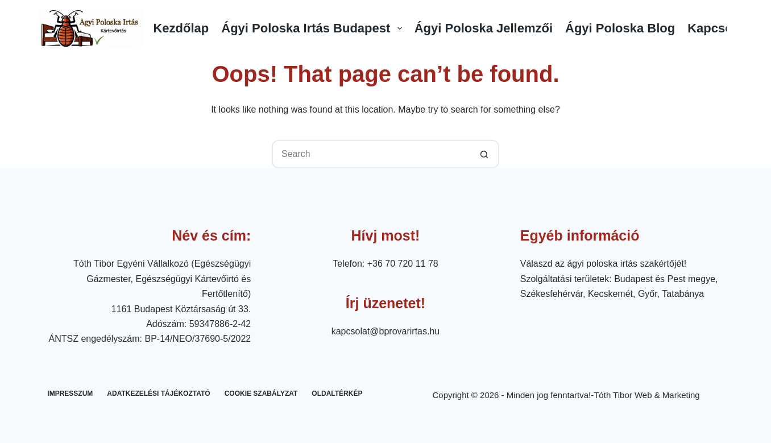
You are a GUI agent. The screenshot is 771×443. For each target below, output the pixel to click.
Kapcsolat (717, 28)
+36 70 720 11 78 (402, 263)
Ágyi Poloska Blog (620, 28)
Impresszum (70, 394)
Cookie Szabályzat (261, 394)
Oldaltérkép (337, 394)
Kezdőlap (181, 28)
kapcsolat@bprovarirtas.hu (385, 331)
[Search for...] (371, 154)
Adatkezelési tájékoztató (158, 394)
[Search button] (485, 154)
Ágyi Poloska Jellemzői (483, 28)
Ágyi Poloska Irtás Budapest (313, 28)
